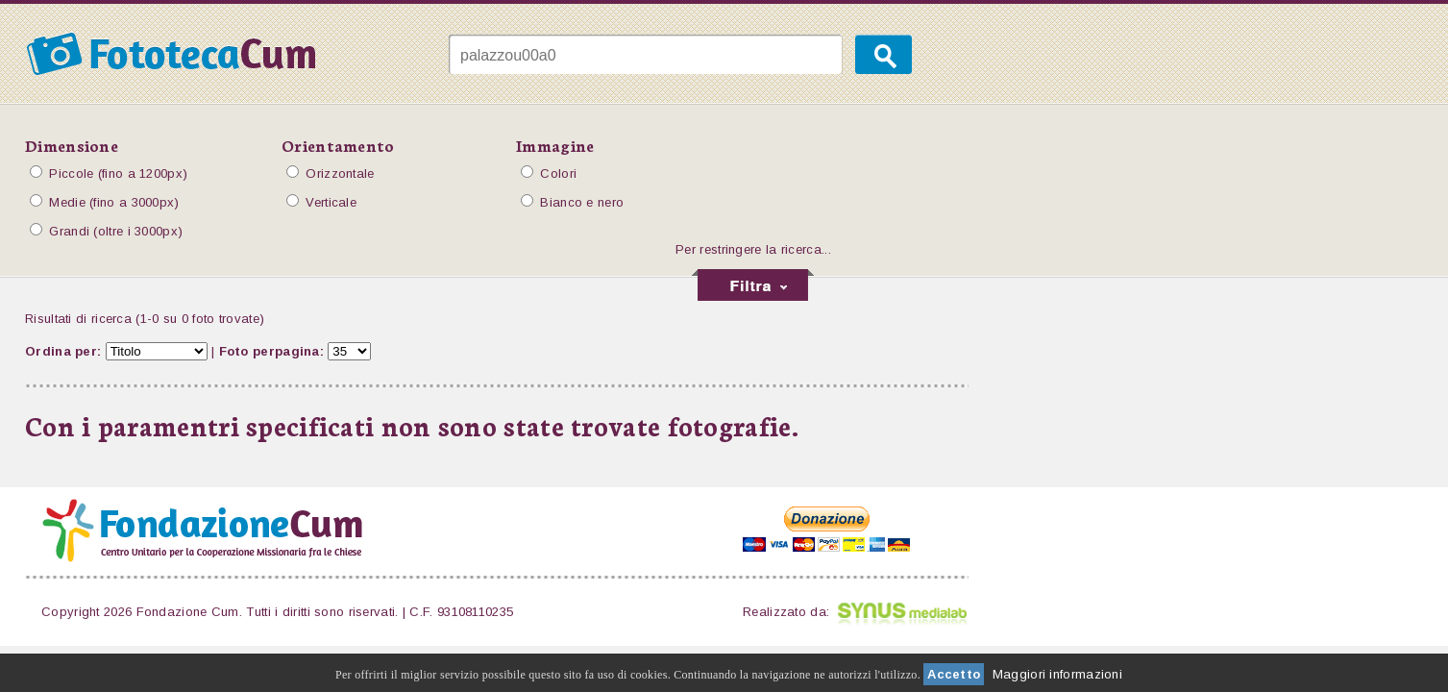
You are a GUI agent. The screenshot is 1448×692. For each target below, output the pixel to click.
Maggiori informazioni (1057, 674)
